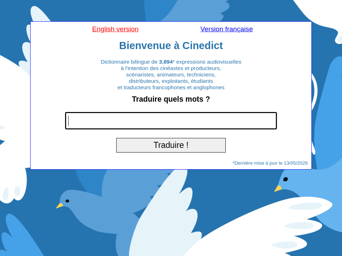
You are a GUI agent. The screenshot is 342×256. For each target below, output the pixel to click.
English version (115, 29)
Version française (227, 29)
